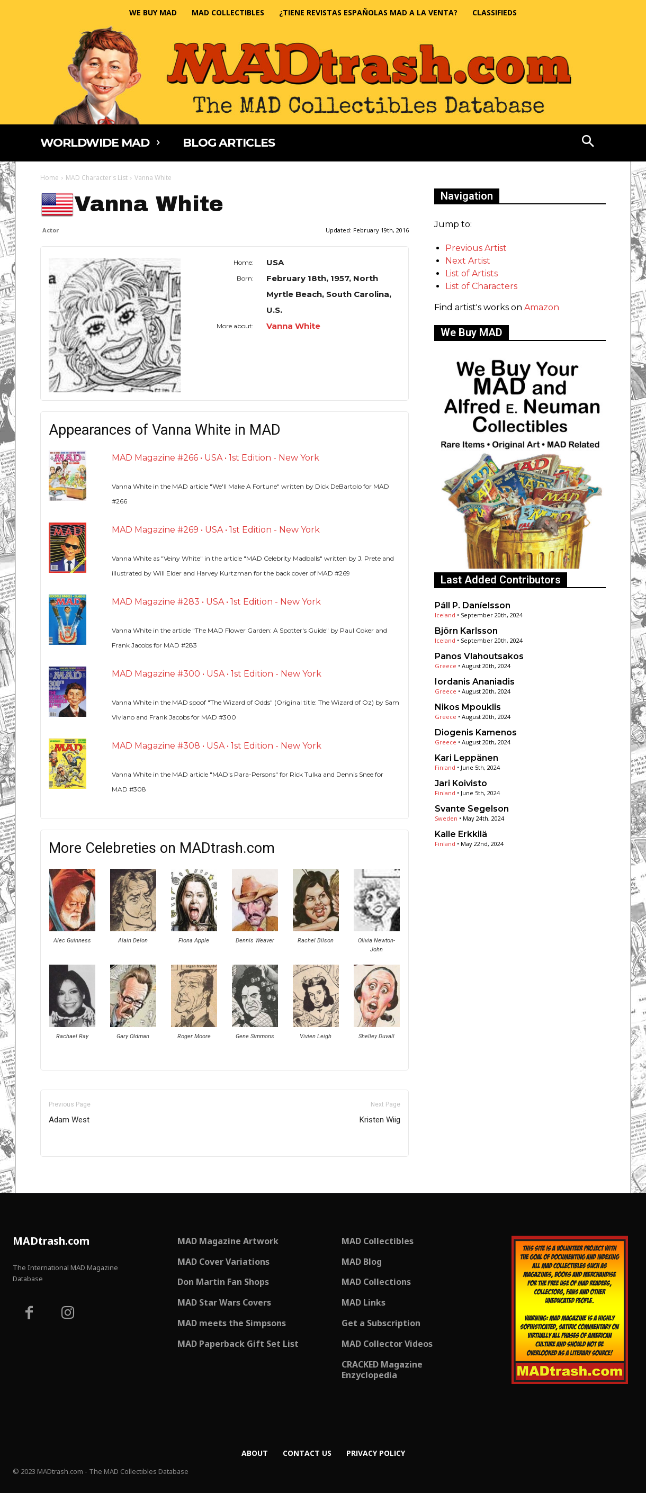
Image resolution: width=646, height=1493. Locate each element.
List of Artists (471, 273)
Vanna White (293, 326)
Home (49, 177)
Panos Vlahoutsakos (479, 656)
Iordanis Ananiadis (475, 682)
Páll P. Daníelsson (472, 605)
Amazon (541, 307)
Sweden (446, 818)
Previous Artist (476, 248)
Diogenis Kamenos (476, 732)
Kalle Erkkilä (461, 834)
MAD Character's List (97, 177)
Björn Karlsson (466, 631)
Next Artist (467, 261)
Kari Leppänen (466, 758)
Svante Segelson (472, 809)
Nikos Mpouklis (468, 707)
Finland (445, 767)
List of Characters (481, 286)
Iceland (445, 615)
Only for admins (77, 1175)
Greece (445, 666)
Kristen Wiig (380, 1120)
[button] (588, 142)
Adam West (69, 1120)
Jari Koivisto (461, 783)
